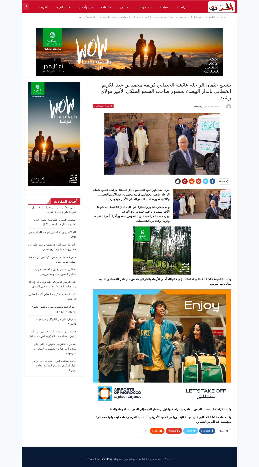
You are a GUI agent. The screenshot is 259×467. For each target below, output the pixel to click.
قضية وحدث (144, 7)
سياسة (164, 7)
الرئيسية (182, 7)
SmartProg (106, 459)
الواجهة (109, 106)
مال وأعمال (85, 7)
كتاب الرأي (63, 7)
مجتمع (124, 7)
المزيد (44, 7)
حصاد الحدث (99, 106)
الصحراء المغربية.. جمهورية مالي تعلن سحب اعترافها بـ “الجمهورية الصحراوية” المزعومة (54, 349)
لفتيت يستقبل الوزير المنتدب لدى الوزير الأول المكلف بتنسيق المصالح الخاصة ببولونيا (54, 366)
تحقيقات (106, 7)
